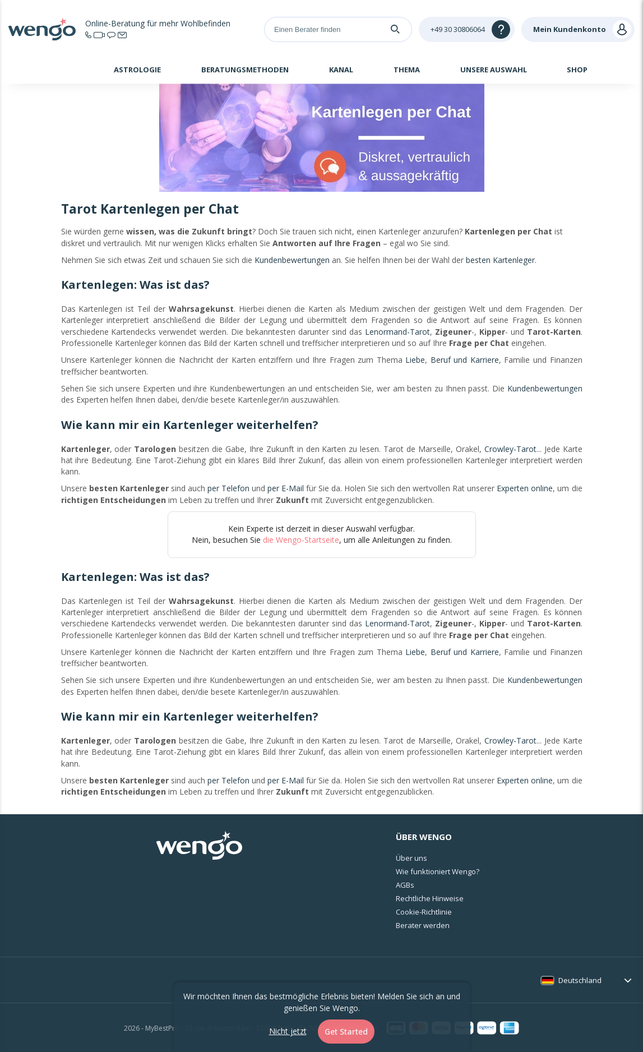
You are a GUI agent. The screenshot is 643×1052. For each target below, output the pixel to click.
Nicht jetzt (288, 1031)
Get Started (346, 1031)
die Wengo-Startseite (301, 539)
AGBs (405, 885)
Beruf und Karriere (465, 359)
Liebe (415, 359)
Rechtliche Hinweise (430, 898)
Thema (407, 69)
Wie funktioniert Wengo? (437, 871)
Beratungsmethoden (245, 69)
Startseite (65, 71)
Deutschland (580, 980)
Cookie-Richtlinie (424, 912)
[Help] (467, 29)
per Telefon (228, 488)
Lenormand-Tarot (397, 331)
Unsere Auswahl (493, 69)
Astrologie (137, 69)
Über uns (411, 858)
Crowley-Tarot (510, 449)
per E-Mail (285, 488)
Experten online (525, 488)
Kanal (341, 69)
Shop (577, 69)
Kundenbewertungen (292, 260)
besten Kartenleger (500, 260)
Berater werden (423, 925)
